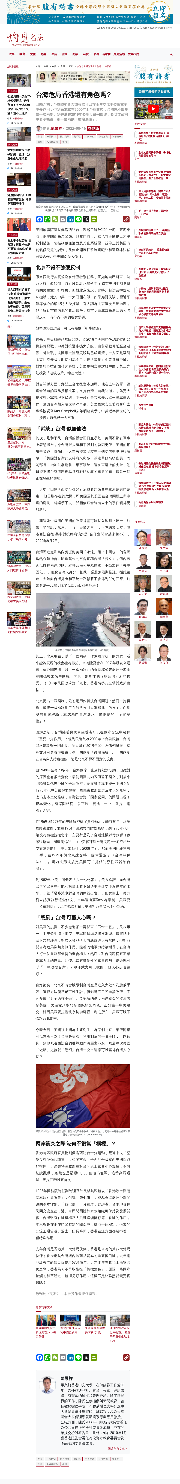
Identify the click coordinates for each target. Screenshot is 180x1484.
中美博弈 (89, 136)
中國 (54, 66)
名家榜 (106, 54)
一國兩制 (51, 136)
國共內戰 (64, 136)
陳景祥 (56, 128)
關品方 (157, 220)
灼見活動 (119, 54)
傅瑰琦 (157, 473)
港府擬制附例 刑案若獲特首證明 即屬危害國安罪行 (19, 199)
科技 (86, 54)
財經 (43, 54)
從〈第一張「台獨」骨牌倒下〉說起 (162, 214)
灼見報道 (12, 91)
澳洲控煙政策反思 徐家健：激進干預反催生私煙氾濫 (18, 154)
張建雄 (157, 408)
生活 (54, 54)
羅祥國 (157, 453)
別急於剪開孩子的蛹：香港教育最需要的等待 (162, 155)
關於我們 (133, 54)
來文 (156, 162)
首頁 (38, 66)
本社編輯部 (18, 118)
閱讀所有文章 (117, 1448)
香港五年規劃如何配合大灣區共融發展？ (162, 447)
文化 (33, 54)
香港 (40, 136)
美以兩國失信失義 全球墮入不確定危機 (46, 1328)
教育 (22, 54)
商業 (75, 54)
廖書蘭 (157, 508)
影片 (96, 54)
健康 (64, 54)
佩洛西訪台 (52, 142)
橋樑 (64, 142)
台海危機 (103, 136)
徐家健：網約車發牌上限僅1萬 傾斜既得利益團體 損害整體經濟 (162, 295)
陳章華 (157, 240)
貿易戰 (77, 136)
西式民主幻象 (161, 405)
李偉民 (157, 278)
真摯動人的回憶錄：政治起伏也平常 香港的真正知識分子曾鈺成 (162, 275)
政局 (11, 54)
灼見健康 (12, 144)
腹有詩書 (12, 284)
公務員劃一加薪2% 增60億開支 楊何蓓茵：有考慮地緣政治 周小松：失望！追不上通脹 (19, 105)
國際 (71, 66)
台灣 (63, 66)
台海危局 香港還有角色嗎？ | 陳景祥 (94, 66)
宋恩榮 (157, 259)
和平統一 (116, 136)
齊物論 (93, 128)
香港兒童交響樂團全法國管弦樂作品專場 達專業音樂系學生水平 (162, 470)
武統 (40, 142)
